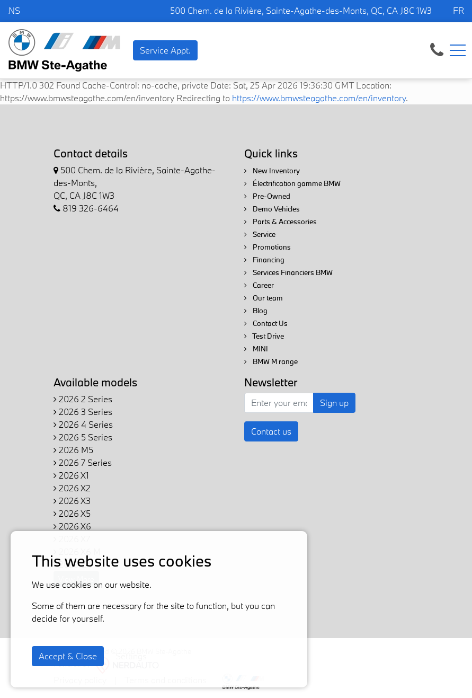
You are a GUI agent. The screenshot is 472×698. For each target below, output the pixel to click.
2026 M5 (73, 449)
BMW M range (271, 361)
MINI (256, 349)
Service (259, 234)
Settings (131, 655)
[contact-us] (436, 49)
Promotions (267, 247)
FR (458, 10)
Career (259, 285)
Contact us (271, 431)
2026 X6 (72, 526)
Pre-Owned (267, 196)
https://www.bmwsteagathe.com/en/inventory (319, 97)
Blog (256, 310)
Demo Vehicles (272, 209)
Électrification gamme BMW (292, 183)
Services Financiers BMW (288, 272)
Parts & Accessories (280, 221)
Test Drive (264, 336)
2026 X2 (72, 487)
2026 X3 (72, 500)
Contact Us (266, 323)
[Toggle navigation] (457, 50)
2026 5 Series (83, 437)
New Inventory (272, 170)
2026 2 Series (83, 398)
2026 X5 (72, 513)
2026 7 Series (83, 462)
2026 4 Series (83, 424)
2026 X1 (71, 475)
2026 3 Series (83, 411)
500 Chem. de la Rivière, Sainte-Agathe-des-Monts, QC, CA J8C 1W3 (301, 10)
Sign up (334, 402)
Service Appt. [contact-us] (165, 50)
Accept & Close (68, 655)
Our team (263, 298)
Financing (264, 259)
